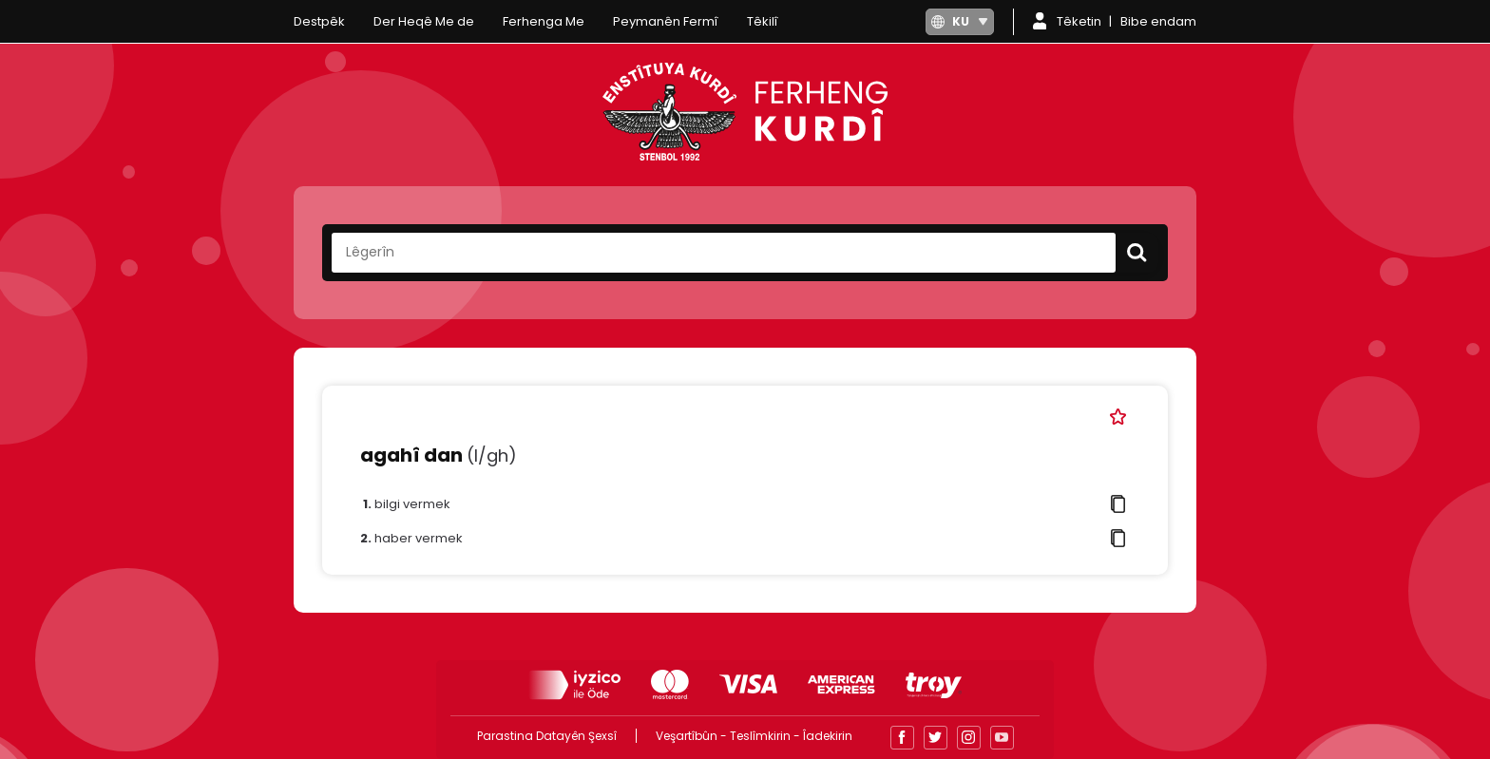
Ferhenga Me (543, 21)
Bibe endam (1158, 21)
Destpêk (319, 21)
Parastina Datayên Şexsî (547, 736)
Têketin (1079, 21)
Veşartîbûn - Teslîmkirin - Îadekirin (754, 736)
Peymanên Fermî (665, 21)
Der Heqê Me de (423, 21)
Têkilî (762, 21)
